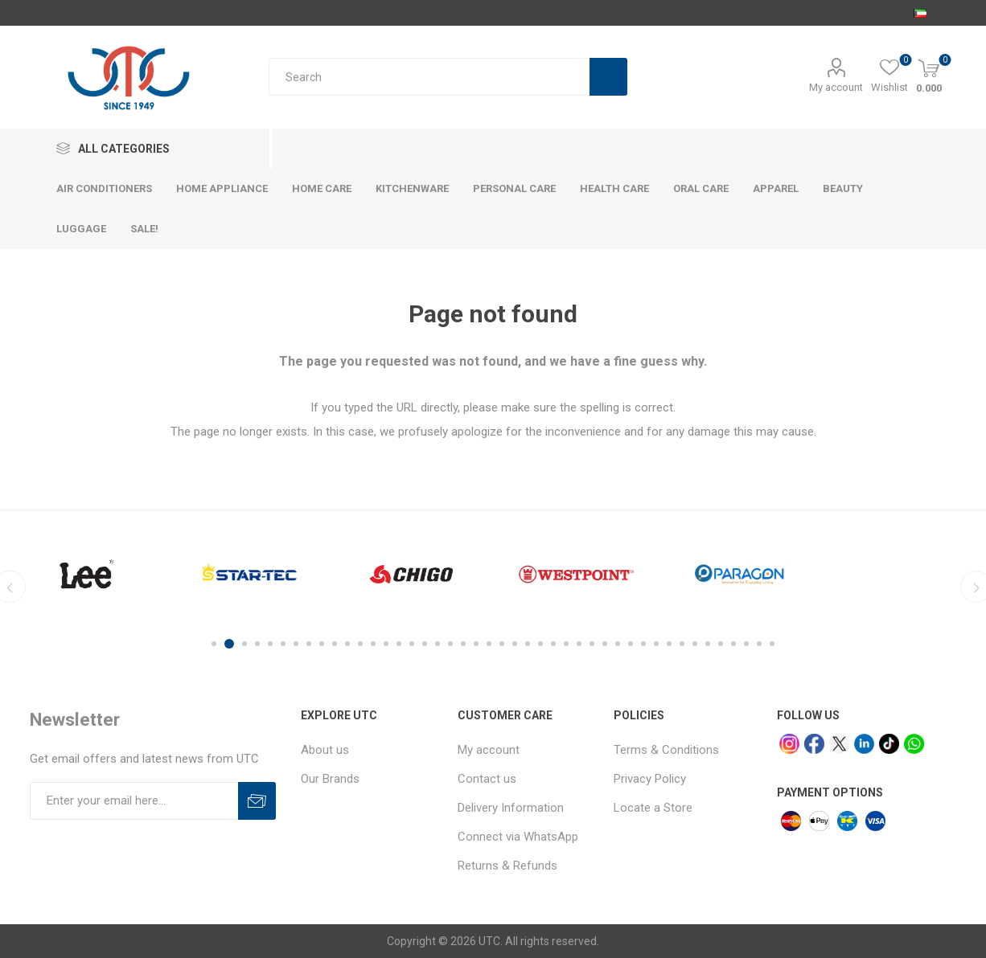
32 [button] (617, 643)
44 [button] (772, 643)
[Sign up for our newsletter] (134, 801)
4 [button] (257, 643)
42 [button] (746, 643)
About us (325, 750)
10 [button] (334, 643)
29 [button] (579, 643)
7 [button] (296, 643)
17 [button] (424, 643)
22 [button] (489, 643)
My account (836, 87)
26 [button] (540, 643)
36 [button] (669, 643)
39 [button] (707, 643)
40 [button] (720, 643)
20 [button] (463, 643)
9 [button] (321, 643)
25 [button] (527, 643)
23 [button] (501, 643)
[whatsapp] (914, 744)
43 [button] (759, 643)
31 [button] (604, 643)
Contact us (487, 779)
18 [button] (437, 643)
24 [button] (514, 643)
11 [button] (347, 643)
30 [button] (592, 643)
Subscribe (257, 801)
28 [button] (566, 643)
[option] (86, 574)
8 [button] (308, 643)
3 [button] (244, 643)
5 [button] (270, 643)
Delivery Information (511, 807)
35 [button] (656, 643)
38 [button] (694, 643)
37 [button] (682, 643)
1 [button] (216, 644)
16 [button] (411, 643)
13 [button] (373, 643)
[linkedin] (864, 744)
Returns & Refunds (507, 865)
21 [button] (476, 643)
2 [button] (231, 643)
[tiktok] (889, 744)
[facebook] (814, 744)
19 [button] (450, 643)
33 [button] (630, 643)
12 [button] (360, 643)
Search (608, 77)
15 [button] (398, 643)
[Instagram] (789, 744)
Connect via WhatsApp (518, 836)
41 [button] (733, 643)
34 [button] (643, 643)
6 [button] (283, 643)
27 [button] (553, 643)
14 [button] (386, 643)
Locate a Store (653, 807)
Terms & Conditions (666, 750)
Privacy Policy (650, 779)
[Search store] (429, 77)
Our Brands (330, 779)
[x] (839, 744)
